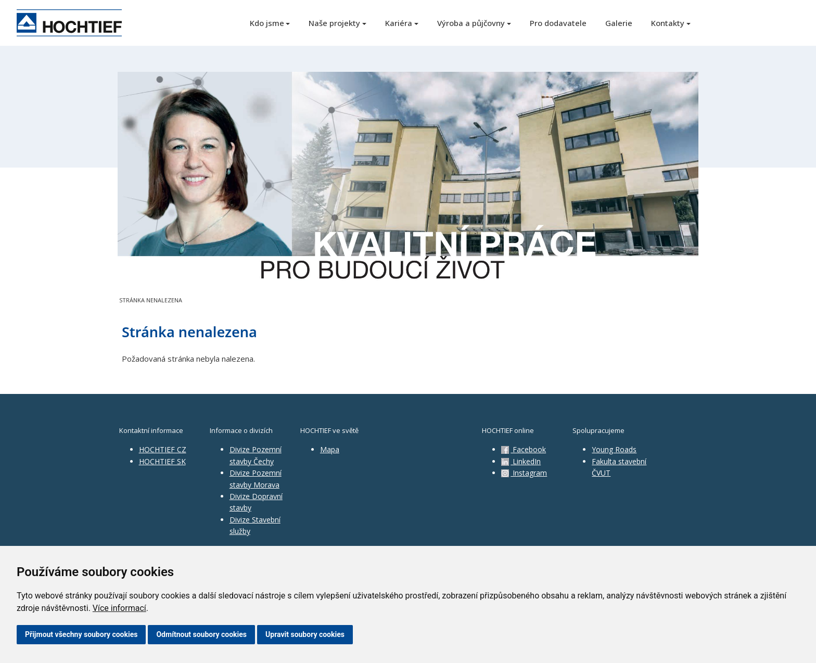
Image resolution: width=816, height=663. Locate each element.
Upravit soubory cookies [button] (305, 634)
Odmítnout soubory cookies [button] (201, 634)
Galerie (618, 23)
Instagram (524, 473)
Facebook (523, 449)
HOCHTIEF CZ (162, 449)
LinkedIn (521, 461)
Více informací (119, 608)
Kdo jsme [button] (267, 23)
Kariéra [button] (398, 23)
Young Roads (614, 449)
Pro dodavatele (558, 23)
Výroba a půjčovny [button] (471, 23)
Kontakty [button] (667, 23)
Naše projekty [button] (334, 23)
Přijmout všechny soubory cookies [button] (81, 634)
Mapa (329, 449)
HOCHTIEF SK (162, 461)
